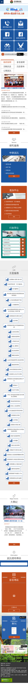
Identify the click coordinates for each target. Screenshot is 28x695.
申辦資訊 (14, 153)
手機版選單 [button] (2, 2)
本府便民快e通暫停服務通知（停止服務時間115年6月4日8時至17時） (16, 54)
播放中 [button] (21, 54)
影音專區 (14, 592)
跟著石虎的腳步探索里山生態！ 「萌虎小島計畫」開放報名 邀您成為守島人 (14, 122)
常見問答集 (9, 213)
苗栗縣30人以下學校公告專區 (13, 207)
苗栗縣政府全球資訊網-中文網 (16, 2)
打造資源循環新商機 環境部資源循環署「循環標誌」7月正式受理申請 (14, 128)
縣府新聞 (7, 62)
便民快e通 (8, 164)
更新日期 (3, 675)
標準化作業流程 (10, 173)
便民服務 (14, 145)
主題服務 (14, 273)
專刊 (14, 635)
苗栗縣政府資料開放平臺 (12, 204)
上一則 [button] (2, 530)
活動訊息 (7, 66)
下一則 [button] (26, 530)
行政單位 (14, 227)
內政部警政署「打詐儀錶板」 (13, 201)
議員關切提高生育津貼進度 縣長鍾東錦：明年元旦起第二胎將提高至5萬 (14, 111)
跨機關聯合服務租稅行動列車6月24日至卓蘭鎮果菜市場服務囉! (14, 105)
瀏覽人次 (3, 677)
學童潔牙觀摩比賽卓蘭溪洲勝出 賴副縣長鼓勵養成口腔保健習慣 (14, 117)
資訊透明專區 (14, 558)
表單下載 (8, 167)
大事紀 (14, 502)
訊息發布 (21, 66)
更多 (14, 132)
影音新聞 (21, 62)
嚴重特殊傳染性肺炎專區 (12, 210)
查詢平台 (14, 190)
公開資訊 (7, 71)
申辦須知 (8, 170)
